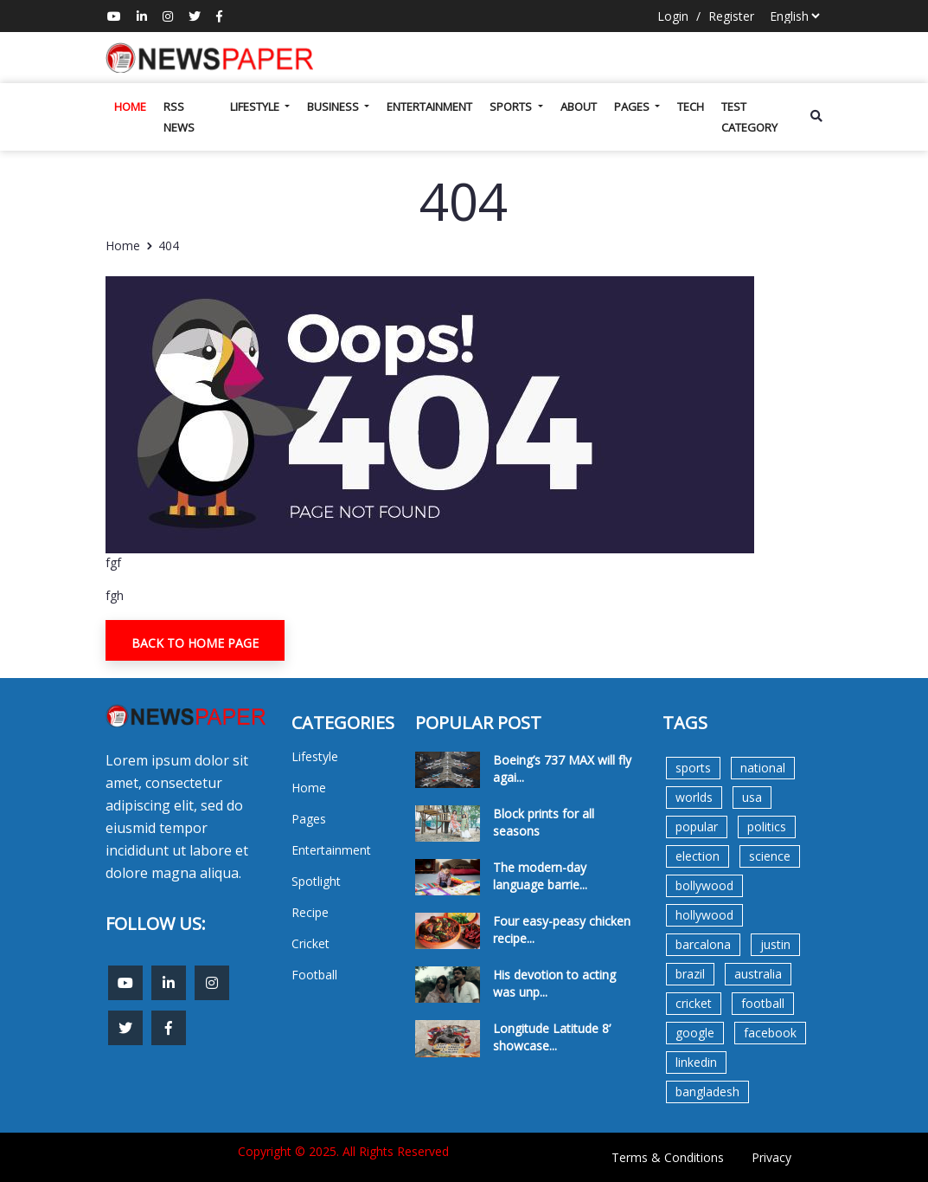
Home (130, 106)
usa (752, 797)
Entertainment (429, 106)
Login (672, 16)
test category (749, 117)
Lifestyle (256, 106)
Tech (690, 106)
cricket (693, 1003)
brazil (690, 974)
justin (775, 944)
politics (766, 826)
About (578, 106)
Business (334, 106)
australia (758, 974)
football (762, 1003)
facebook (770, 1032)
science (769, 856)
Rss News (179, 117)
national (762, 767)
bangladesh (707, 1091)
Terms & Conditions (667, 1157)
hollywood (704, 915)
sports (693, 767)
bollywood (704, 885)
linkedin (696, 1062)
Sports (512, 106)
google (694, 1032)
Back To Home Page (195, 643)
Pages (633, 106)
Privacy (771, 1157)
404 (168, 245)
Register (731, 16)
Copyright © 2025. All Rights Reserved (343, 1151)
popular (696, 826)
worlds (694, 797)
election (697, 856)
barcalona (703, 944)
